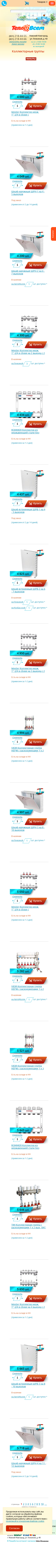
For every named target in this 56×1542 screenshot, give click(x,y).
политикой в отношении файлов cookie (25, 1521)
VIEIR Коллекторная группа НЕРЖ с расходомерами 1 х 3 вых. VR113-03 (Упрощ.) (27, 1068)
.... (46, 1504)
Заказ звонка (17, 44)
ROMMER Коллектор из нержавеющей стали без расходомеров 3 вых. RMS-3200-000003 (26, 1149)
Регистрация (32, 19)
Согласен (14, 1528)
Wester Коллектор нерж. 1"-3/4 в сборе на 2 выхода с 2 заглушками (28, 353)
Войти (20, 19)
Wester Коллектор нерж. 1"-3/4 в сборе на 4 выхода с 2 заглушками (28, 1307)
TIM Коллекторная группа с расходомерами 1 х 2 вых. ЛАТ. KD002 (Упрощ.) (28, 1227)
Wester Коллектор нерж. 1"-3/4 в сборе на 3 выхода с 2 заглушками (28, 671)
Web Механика (42, 1541)
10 (42, 1504)
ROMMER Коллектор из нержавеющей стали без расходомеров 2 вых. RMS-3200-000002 (26, 434)
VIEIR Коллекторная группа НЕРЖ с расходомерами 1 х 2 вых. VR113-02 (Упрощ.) (27, 751)
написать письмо (17, 41)
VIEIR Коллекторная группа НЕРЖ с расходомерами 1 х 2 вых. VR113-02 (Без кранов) (27, 989)
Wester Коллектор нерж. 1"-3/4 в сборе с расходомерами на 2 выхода (27, 115)
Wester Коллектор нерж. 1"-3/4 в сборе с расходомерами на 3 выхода (27, 910)
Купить (37, 105)
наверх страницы (29, 1507)
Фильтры (31, 59)
